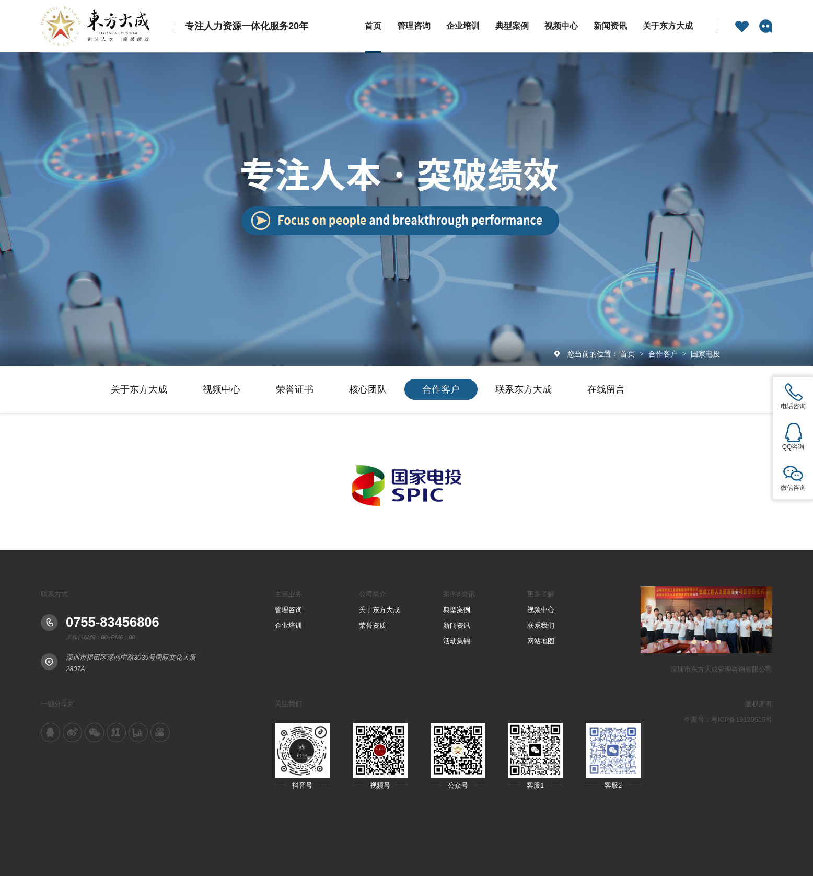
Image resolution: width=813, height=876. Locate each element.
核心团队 (368, 389)
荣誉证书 (294, 389)
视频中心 (561, 25)
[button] (694, 642)
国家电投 (705, 354)
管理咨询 (414, 25)
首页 (373, 25)
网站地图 (540, 641)
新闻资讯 (610, 25)
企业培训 (463, 25)
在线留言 (606, 389)
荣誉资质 (372, 625)
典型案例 (512, 25)
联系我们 (540, 625)
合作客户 (664, 354)
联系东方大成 (523, 389)
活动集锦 (456, 641)
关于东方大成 (668, 25)
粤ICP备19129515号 (741, 719)
